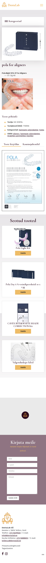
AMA (43, 554)
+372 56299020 (15, 533)
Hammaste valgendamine (28, 130)
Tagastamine (7, 548)
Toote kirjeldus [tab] (11, 144)
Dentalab (12, 4)
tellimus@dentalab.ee (11, 541)
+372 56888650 (22, 538)
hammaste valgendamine (30, 134)
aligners (16, 134)
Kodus (41, 130)
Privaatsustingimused (11, 546)
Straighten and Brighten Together (20, 136)
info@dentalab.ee (9, 535)
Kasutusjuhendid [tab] (31, 144)
